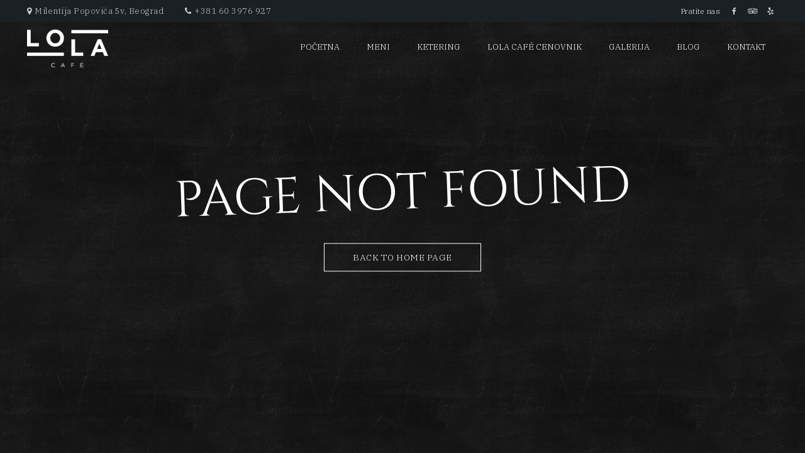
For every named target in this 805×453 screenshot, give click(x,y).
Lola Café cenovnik (534, 47)
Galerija (629, 47)
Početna (320, 47)
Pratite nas (701, 11)
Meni (378, 47)
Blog (688, 47)
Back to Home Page (402, 257)
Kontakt (746, 47)
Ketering (438, 47)
